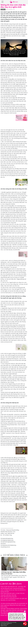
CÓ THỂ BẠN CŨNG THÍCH (14, 555)
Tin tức (3, 9)
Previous (2, 564)
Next (26, 564)
